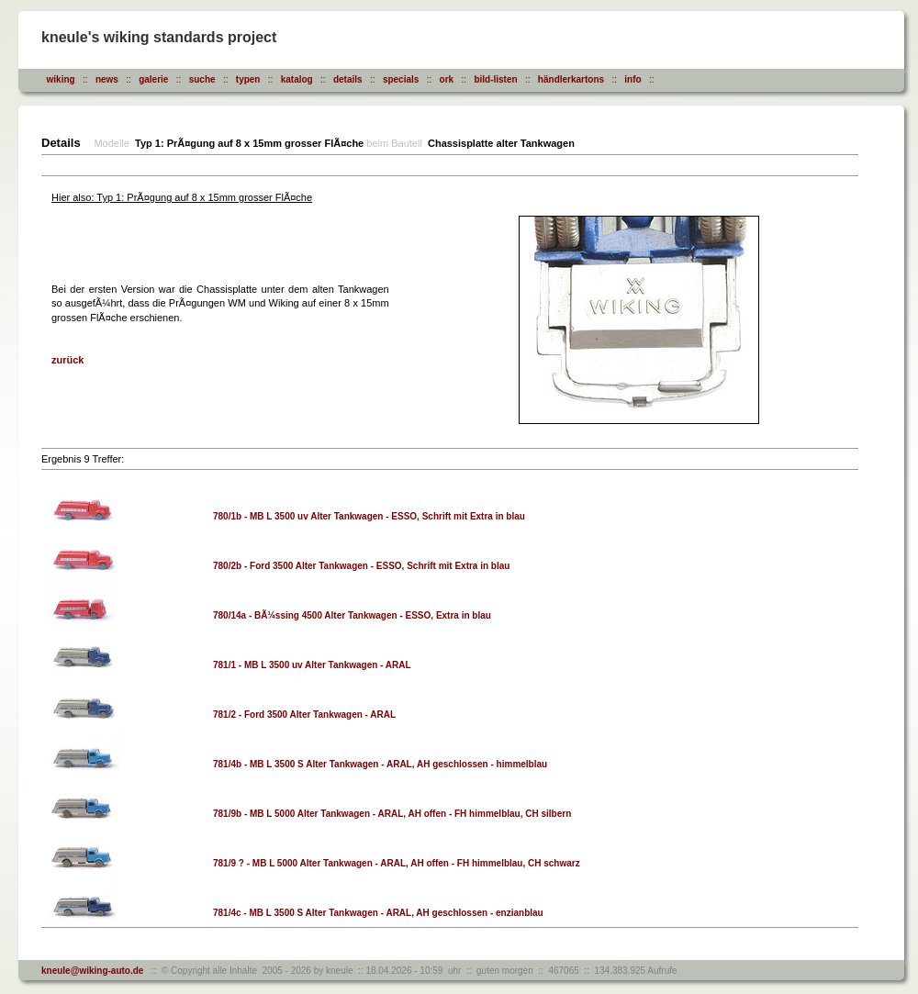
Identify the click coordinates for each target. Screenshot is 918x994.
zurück (67, 359)
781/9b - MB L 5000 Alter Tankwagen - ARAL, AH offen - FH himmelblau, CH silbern (392, 814)
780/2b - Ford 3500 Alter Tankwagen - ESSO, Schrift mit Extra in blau (361, 566)
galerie (153, 79)
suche (202, 79)
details (348, 79)
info (632, 79)
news (106, 79)
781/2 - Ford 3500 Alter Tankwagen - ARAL (304, 714)
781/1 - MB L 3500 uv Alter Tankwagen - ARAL (312, 665)
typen (248, 79)
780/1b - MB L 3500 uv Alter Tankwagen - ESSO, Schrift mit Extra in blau (369, 516)
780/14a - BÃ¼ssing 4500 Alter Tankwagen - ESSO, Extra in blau (352, 615)
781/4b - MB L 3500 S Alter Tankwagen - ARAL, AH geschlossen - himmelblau (380, 764)
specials (401, 79)
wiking (61, 79)
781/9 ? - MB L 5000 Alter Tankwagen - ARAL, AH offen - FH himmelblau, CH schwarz (396, 863)
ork (447, 79)
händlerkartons (571, 79)
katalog (297, 79)
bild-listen (495, 79)
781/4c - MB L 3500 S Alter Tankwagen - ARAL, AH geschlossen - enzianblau (378, 913)
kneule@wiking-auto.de (92, 971)
